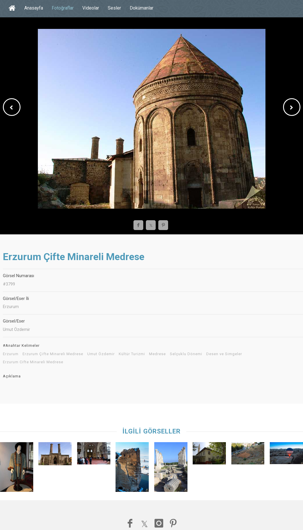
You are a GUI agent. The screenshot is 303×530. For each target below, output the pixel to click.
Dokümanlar (141, 8)
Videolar (90, 8)
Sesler (114, 8)
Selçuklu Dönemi (186, 354)
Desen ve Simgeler (224, 354)
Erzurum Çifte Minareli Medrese (53, 354)
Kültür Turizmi (132, 354)
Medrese (157, 354)
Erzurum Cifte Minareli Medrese (33, 362)
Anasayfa (33, 8)
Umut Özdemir (101, 354)
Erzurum (10, 354)
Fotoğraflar (63, 8)
